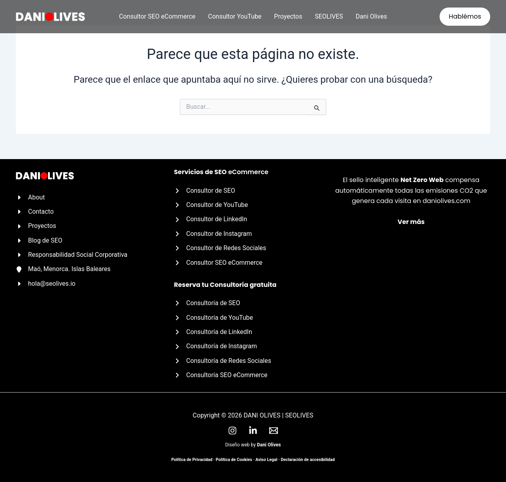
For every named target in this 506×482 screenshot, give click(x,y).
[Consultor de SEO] (204, 190)
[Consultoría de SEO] (207, 303)
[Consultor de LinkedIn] (210, 219)
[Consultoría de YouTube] (213, 317)
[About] (30, 197)
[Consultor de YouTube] (211, 205)
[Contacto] (35, 212)
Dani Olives (371, 16)
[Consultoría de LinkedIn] (213, 332)
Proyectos (288, 16)
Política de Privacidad (191, 459)
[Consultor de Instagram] (213, 234)
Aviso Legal (266, 459)
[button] (465, 17)
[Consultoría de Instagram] (215, 346)
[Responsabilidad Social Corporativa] (72, 255)
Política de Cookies (234, 459)
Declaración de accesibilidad (308, 459)
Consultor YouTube (234, 16)
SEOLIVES (329, 16)
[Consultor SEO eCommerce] (218, 262)
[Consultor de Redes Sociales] (220, 248)
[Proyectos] (36, 226)
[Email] (273, 430)
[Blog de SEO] (39, 240)
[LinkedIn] (253, 430)
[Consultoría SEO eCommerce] (221, 375)
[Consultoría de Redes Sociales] (222, 361)
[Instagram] (232, 430)
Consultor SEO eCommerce (157, 16)
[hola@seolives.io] (46, 284)
